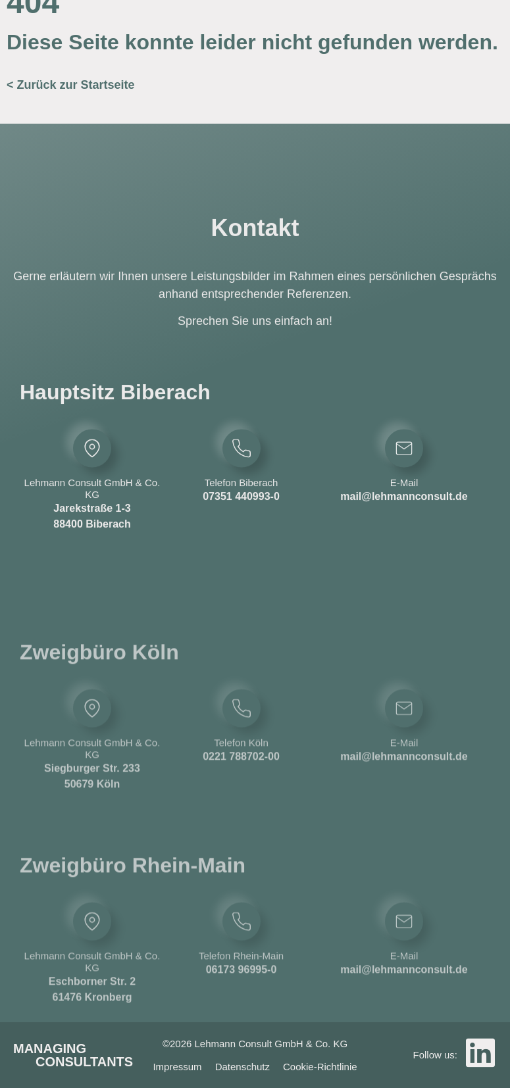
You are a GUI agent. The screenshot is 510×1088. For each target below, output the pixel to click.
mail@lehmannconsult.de (403, 512)
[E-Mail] (404, 464)
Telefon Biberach (241, 498)
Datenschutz (242, 1066)
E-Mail (404, 498)
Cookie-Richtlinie (320, 1066)
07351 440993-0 (241, 512)
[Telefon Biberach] (241, 464)
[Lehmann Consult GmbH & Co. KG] (92, 464)
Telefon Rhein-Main (241, 1020)
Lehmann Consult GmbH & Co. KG (92, 504)
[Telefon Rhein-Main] (241, 986)
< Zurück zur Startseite (71, 84)
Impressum (177, 1066)
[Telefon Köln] (241, 773)
